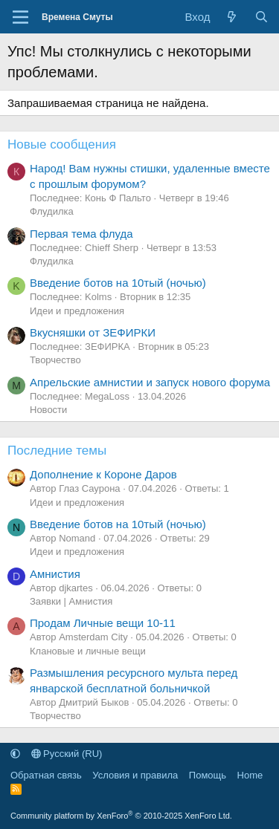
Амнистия (55, 574)
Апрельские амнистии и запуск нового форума (150, 382)
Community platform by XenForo (121, 815)
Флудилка (52, 211)
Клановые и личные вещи (88, 651)
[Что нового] (231, 16)
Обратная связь (46, 775)
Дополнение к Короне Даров (103, 474)
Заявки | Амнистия (71, 601)
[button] (15, 754)
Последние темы (56, 450)
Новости (48, 409)
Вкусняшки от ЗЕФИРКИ (92, 332)
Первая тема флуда (81, 233)
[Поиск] (261, 16)
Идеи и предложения (77, 310)
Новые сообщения (61, 144)
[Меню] (20, 17)
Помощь (207, 775)
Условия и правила (135, 775)
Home (250, 775)
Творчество (55, 359)
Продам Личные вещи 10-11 (103, 623)
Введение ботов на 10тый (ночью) (118, 282)
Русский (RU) (67, 753)
